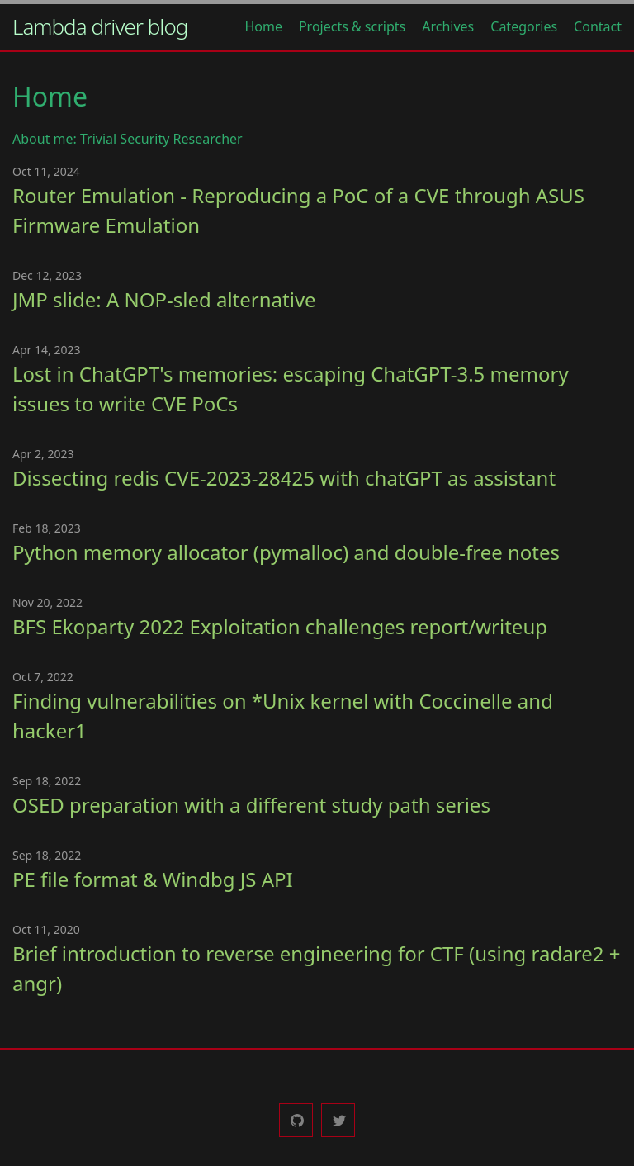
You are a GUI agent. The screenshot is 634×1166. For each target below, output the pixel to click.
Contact (598, 26)
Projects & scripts (352, 26)
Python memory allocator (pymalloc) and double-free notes (286, 552)
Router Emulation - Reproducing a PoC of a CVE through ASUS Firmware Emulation (298, 210)
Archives (448, 26)
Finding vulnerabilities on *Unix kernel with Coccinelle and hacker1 (282, 715)
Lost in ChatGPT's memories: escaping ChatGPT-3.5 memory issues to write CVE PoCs (290, 388)
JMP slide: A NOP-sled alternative (164, 299)
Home (263, 26)
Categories (523, 26)
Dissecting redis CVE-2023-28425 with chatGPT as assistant (284, 477)
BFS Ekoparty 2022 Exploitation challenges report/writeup (279, 626)
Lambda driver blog (99, 26)
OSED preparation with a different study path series (251, 804)
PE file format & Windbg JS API (152, 879)
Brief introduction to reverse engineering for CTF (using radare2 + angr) (316, 968)
